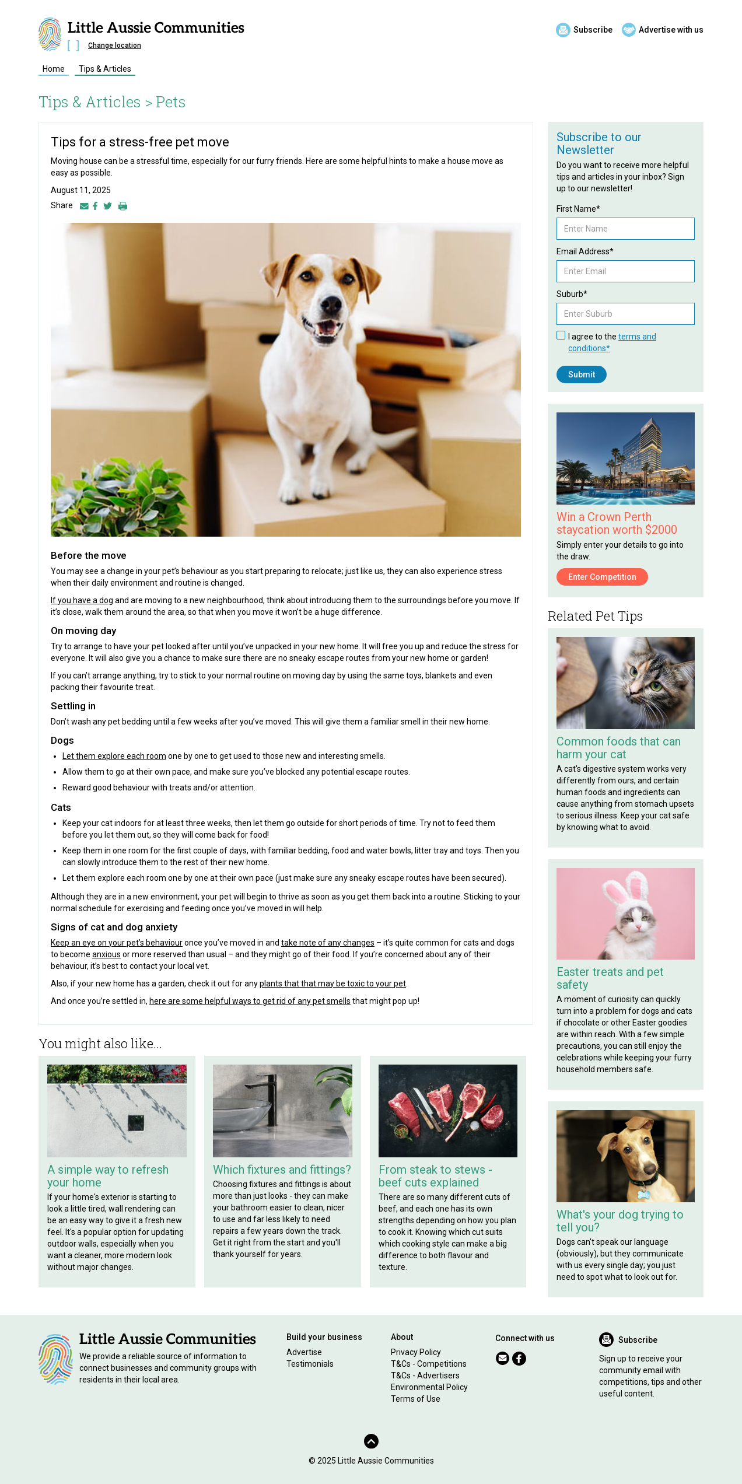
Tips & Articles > (95, 101)
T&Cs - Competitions (429, 1363)
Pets (171, 101)
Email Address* (585, 251)
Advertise (304, 1352)
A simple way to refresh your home (108, 1176)
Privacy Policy (416, 1352)
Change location (114, 45)
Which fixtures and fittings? (282, 1169)
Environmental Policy (429, 1387)
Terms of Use (415, 1399)
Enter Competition (602, 577)
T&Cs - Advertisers (425, 1375)
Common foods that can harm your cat (618, 748)
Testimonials (310, 1363)
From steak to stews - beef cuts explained (435, 1176)
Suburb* (571, 294)
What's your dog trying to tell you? (620, 1221)
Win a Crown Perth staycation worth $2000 (616, 523)
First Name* (578, 209)
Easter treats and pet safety (610, 978)
